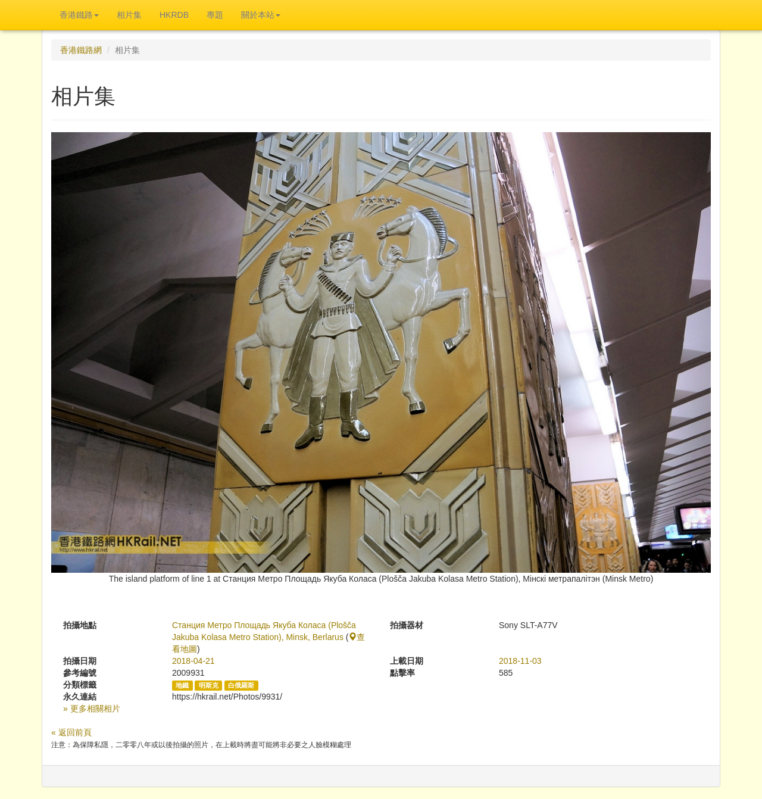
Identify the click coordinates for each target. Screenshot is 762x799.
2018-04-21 (193, 661)
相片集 (129, 15)
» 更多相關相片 (91, 708)
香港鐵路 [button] (79, 15)
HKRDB (174, 15)
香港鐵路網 (81, 50)
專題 (215, 15)
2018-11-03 (520, 661)
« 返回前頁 (71, 732)
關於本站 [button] (260, 15)
